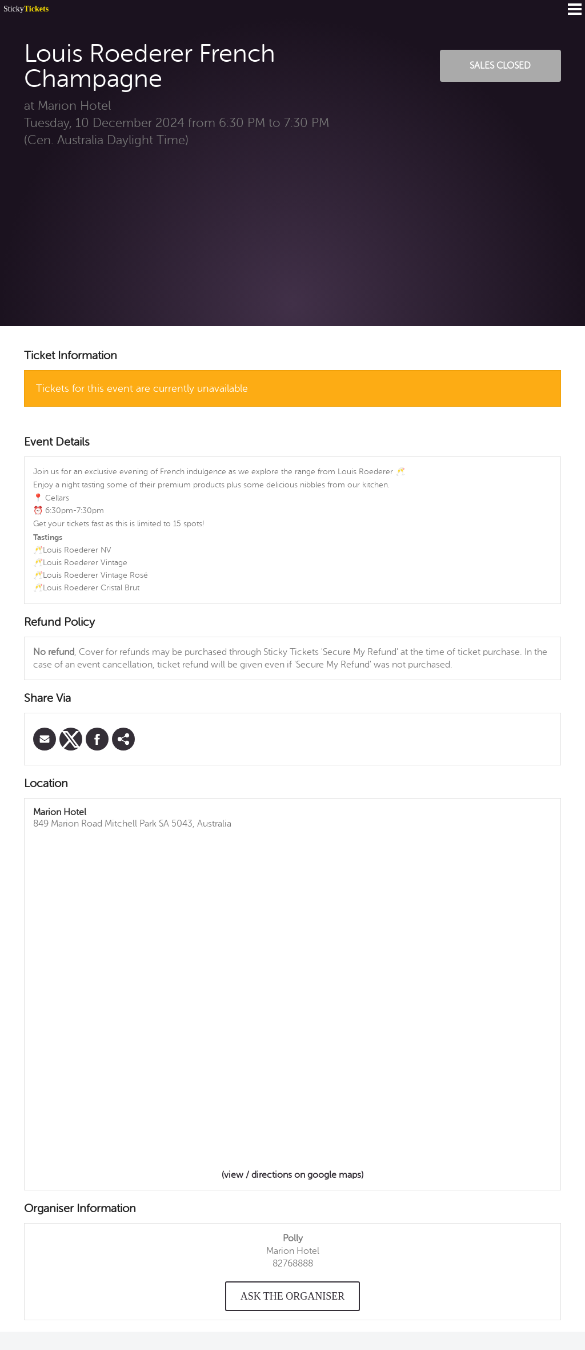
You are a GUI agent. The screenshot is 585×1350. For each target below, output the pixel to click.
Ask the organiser (293, 1296)
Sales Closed (500, 66)
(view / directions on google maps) (292, 1175)
